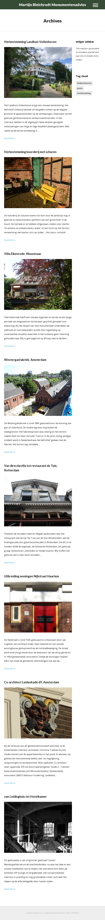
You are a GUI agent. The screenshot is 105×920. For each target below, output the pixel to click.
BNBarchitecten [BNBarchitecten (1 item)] (84, 83)
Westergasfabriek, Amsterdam (25, 360)
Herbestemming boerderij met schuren (30, 152)
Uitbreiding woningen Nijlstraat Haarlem (31, 576)
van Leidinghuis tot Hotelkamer (25, 796)
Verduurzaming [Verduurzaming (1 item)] (84, 93)
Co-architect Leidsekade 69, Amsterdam (31, 682)
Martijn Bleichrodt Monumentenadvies (52, 4)
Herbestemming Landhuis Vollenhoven (30, 42)
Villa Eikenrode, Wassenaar (22, 254)
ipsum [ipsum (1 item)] (80, 88)
